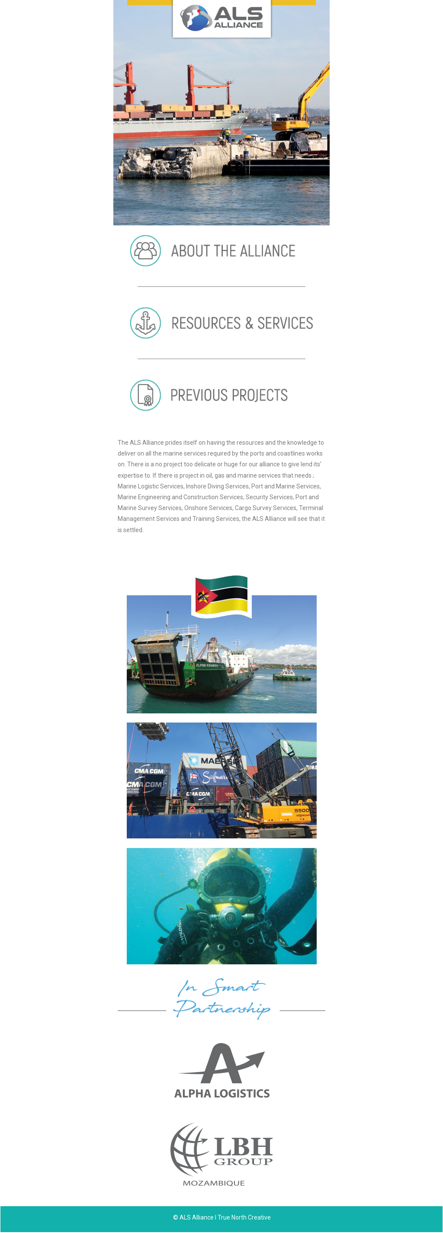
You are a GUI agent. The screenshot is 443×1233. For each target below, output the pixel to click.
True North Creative (244, 1217)
